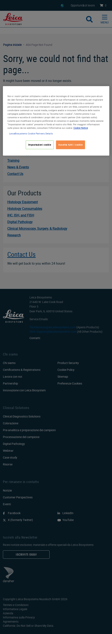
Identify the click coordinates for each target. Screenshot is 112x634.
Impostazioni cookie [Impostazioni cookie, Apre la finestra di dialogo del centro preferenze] (39, 144)
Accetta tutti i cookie (70, 144)
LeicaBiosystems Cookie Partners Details (31, 133)
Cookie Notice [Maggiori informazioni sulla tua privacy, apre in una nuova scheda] (80, 127)
